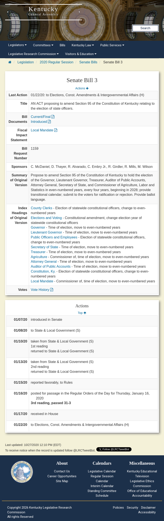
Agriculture (39, 257)
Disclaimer (148, 507)
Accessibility (147, 512)
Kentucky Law (83, 45)
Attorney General (44, 261)
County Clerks (41, 208)
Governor (38, 227)
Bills (62, 45)
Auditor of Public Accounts (50, 266)
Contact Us (62, 471)
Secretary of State (44, 247)
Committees (43, 45)
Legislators (17, 45)
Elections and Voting (46, 218)
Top (82, 313)
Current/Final (42, 117)
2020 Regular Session (56, 62)
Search (145, 28)
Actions (82, 88)
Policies (118, 507)
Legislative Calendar (102, 471)
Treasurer (38, 252)
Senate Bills (88, 62)
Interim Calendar (102, 486)
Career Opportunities (61, 476)
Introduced (41, 121)
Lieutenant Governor (46, 232)
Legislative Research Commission (33, 54)
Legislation (26, 62)
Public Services (112, 45)
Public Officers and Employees (54, 237)
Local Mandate (44, 130)
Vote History (42, 290)
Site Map (62, 481)
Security (132, 507)
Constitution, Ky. (43, 271)
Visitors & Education (81, 54)
